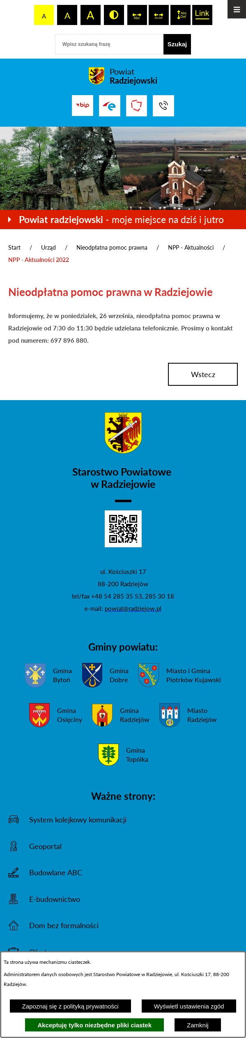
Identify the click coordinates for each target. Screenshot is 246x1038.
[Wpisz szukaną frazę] (109, 44)
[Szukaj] (177, 44)
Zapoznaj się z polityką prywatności (70, 1006)
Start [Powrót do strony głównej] (14, 247)
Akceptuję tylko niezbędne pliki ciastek (94, 1025)
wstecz (203, 374)
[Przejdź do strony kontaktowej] (163, 106)
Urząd (48, 247)
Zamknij (198, 1025)
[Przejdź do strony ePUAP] (109, 106)
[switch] (137, 15)
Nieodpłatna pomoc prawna (111, 247)
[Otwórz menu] (237, 9)
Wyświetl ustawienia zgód (189, 1006)
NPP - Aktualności (191, 247)
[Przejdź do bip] (82, 105)
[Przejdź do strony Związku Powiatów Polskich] (136, 106)
